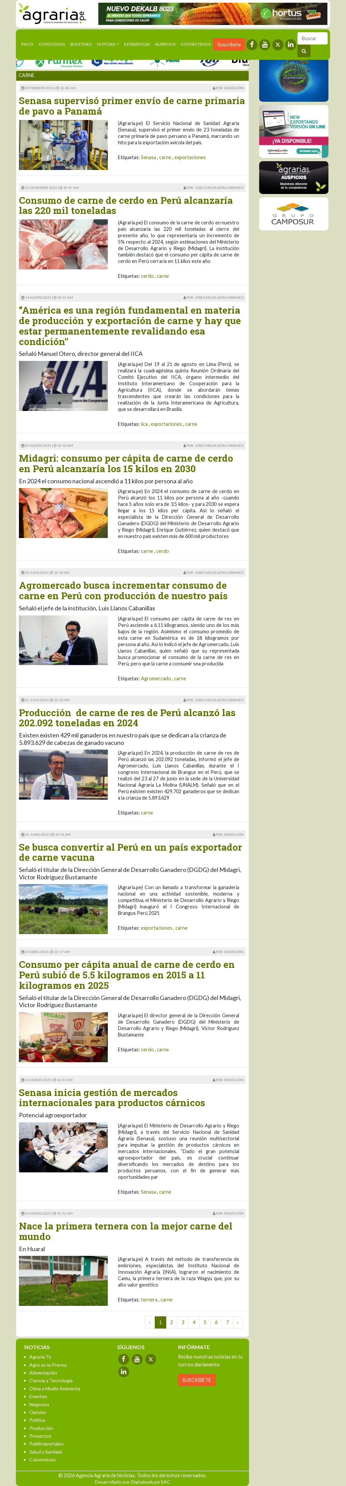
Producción (41, 1428)
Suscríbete (229, 44)
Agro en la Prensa (48, 1365)
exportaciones (190, 157)
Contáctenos (196, 44)
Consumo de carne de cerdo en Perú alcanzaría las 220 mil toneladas (126, 205)
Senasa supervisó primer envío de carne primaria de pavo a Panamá (132, 105)
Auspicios (165, 44)
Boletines (81, 44)
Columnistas (42, 1459)
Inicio (28, 44)
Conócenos (52, 44)
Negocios (39, 1404)
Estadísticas (137, 44)
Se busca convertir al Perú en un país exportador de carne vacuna (130, 852)
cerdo (147, 276)
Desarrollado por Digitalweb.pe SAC (132, 1482)
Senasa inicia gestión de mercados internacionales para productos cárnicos (112, 1097)
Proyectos (40, 1436)
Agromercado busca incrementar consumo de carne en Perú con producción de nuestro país (123, 590)
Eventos (38, 1396)
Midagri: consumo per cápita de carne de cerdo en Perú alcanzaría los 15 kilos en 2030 (126, 463)
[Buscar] (312, 38)
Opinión (37, 1412)
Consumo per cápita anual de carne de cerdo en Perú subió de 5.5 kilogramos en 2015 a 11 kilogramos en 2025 (127, 975)
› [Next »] (238, 1322)
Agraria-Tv (40, 1357)
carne (165, 157)
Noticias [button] (106, 44)
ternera (149, 1299)
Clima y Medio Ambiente (54, 1388)
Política (37, 1420)
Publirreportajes (46, 1443)
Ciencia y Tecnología (51, 1380)
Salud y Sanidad (45, 1452)
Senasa (148, 157)
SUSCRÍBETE (196, 1380)
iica (144, 424)
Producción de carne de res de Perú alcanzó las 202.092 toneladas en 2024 (127, 717)
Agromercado (156, 678)
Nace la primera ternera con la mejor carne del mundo (125, 1231)
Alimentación (43, 1372)
